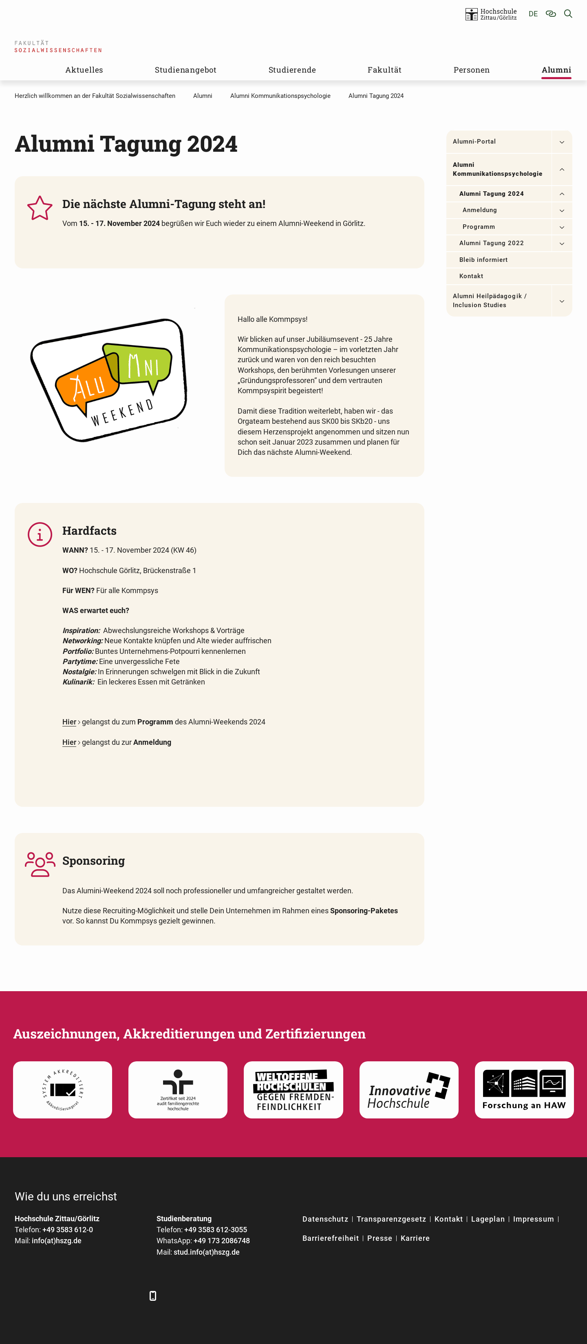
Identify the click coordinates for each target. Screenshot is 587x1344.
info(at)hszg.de (57, 1240)
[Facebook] (22, 1295)
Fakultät (385, 69)
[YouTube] (89, 1295)
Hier (69, 721)
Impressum (533, 1219)
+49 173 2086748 (222, 1240)
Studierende (292, 69)
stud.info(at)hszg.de (207, 1252)
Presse (380, 1238)
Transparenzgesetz (392, 1219)
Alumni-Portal (475, 141)
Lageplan (488, 1219)
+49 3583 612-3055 (215, 1229)
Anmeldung (480, 210)
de (533, 13)
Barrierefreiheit (330, 1238)
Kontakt (471, 276)
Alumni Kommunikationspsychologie (498, 169)
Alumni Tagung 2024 (492, 193)
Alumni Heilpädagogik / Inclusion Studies (490, 300)
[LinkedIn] (44, 1295)
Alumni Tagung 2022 (492, 243)
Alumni (557, 69)
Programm (479, 226)
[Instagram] (111, 1295)
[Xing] (67, 1295)
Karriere (415, 1238)
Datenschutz (325, 1219)
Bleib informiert (483, 259)
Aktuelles (84, 69)
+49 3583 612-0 (67, 1229)
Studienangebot (186, 69)
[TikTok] (134, 1295)
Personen (472, 69)
